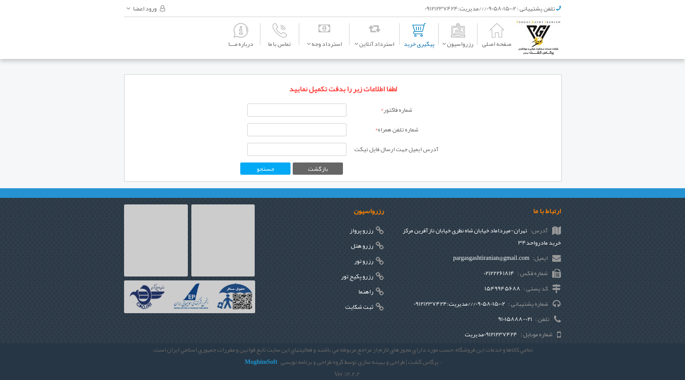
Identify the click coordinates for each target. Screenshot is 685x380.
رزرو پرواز (361, 230)
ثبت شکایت (359, 307)
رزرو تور (364, 261)
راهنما (366, 291)
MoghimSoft (261, 362)
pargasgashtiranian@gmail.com (491, 258)
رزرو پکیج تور (357, 276)
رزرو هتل (362, 245)
